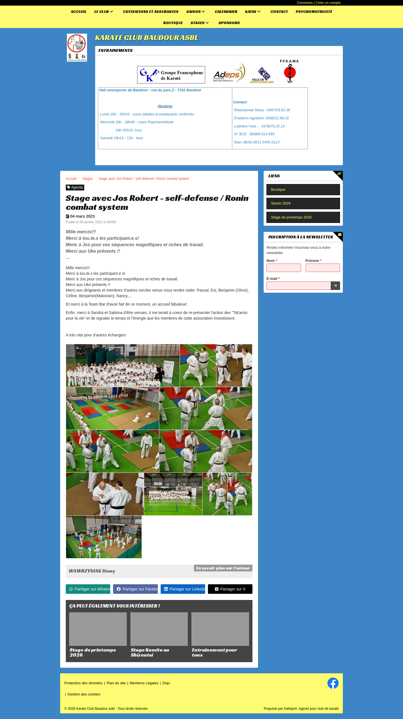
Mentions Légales (144, 683)
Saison (195, 11)
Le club (103, 11)
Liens (274, 176)
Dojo (166, 683)
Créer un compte (328, 3)
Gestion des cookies (83, 694)
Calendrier (226, 11)
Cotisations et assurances (151, 11)
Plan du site (116, 683)
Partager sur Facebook (137, 589)
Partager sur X (230, 589)
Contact (279, 11)
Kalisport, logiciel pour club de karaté (311, 709)
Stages (200, 22)
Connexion (305, 3)
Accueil (78, 11)
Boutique (173, 22)
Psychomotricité (314, 11)
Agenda (75, 187)
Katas (253, 11)
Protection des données (83, 683)
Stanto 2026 (280, 203)
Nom (271, 261)
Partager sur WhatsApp (89, 589)
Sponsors (229, 22)
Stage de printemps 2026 (291, 217)
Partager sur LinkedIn (184, 589)
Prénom (314, 261)
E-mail (273, 278)
